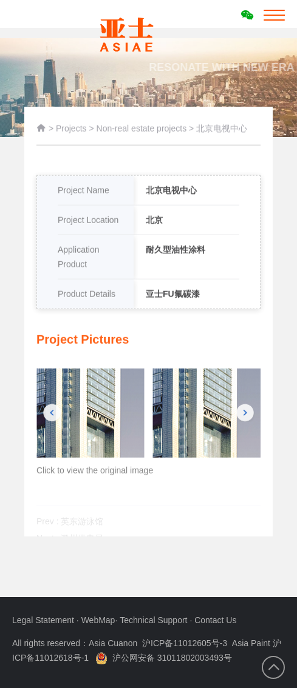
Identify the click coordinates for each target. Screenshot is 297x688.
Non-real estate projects (143, 131)
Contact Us (215, 620)
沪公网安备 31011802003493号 (163, 658)
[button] (51, 428)
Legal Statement (44, 620)
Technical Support (154, 620)
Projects (71, 131)
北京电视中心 (221, 131)
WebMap (98, 620)
